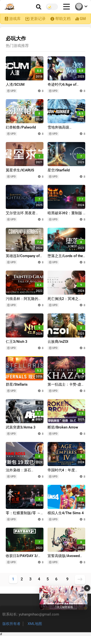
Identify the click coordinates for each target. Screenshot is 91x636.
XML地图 (35, 624)
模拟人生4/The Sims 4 (66, 513)
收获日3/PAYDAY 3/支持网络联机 (24, 558)
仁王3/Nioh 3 (16, 341)
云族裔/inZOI (58, 341)
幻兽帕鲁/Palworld (21, 127)
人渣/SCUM (15, 84)
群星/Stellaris (17, 384)
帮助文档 (63, 18)
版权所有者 (11, 624)
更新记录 (38, 18)
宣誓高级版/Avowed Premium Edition (64, 558)
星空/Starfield (59, 170)
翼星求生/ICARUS (20, 170)
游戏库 (15, 18)
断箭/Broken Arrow (63, 427)
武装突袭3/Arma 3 (21, 427)
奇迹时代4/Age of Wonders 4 (62, 86)
